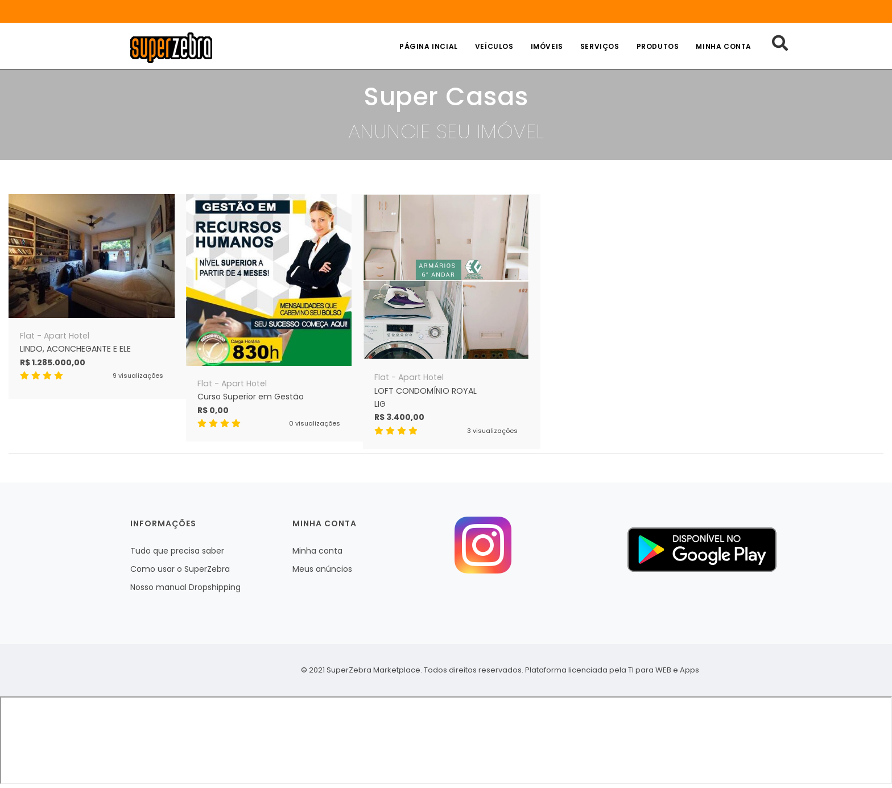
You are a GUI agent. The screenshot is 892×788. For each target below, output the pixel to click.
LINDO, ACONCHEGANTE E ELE (75, 348)
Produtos (658, 46)
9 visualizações (138, 375)
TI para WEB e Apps (663, 670)
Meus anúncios (322, 569)
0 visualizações (314, 423)
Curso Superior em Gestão (250, 396)
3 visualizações (492, 430)
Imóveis (547, 46)
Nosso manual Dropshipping (185, 587)
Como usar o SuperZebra (180, 569)
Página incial (428, 46)
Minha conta (723, 46)
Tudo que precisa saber (177, 550)
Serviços (600, 46)
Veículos (494, 46)
